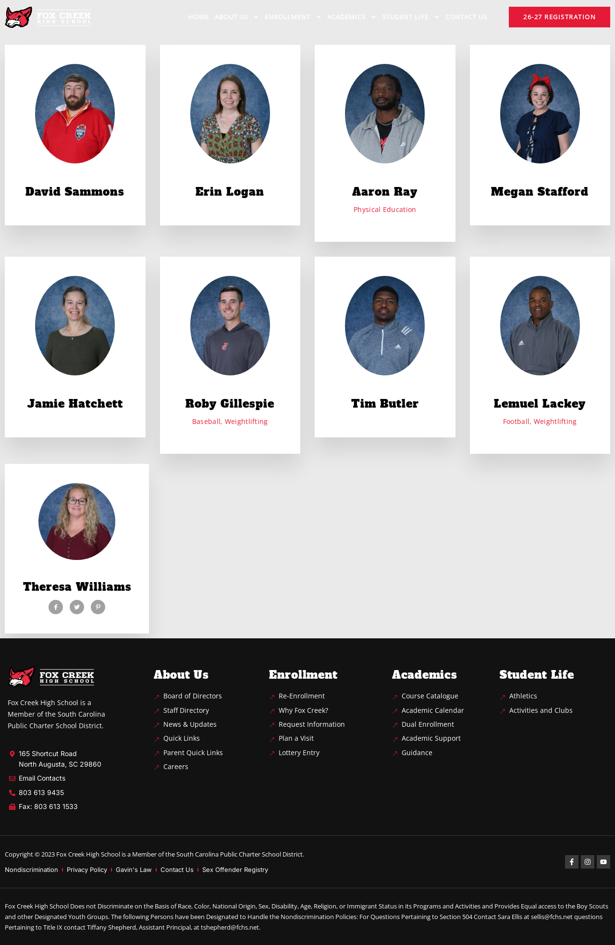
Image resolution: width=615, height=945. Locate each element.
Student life (411, 17)
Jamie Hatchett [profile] (75, 404)
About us (237, 17)
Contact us (466, 16)
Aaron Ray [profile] (385, 192)
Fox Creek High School (88, 854)
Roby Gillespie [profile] (229, 404)
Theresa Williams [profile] (77, 587)
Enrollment (293, 17)
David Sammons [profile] (74, 192)
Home (198, 16)
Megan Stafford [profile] (540, 192)
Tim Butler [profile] (385, 404)
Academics (352, 17)
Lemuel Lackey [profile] (540, 404)
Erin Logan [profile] (230, 192)
